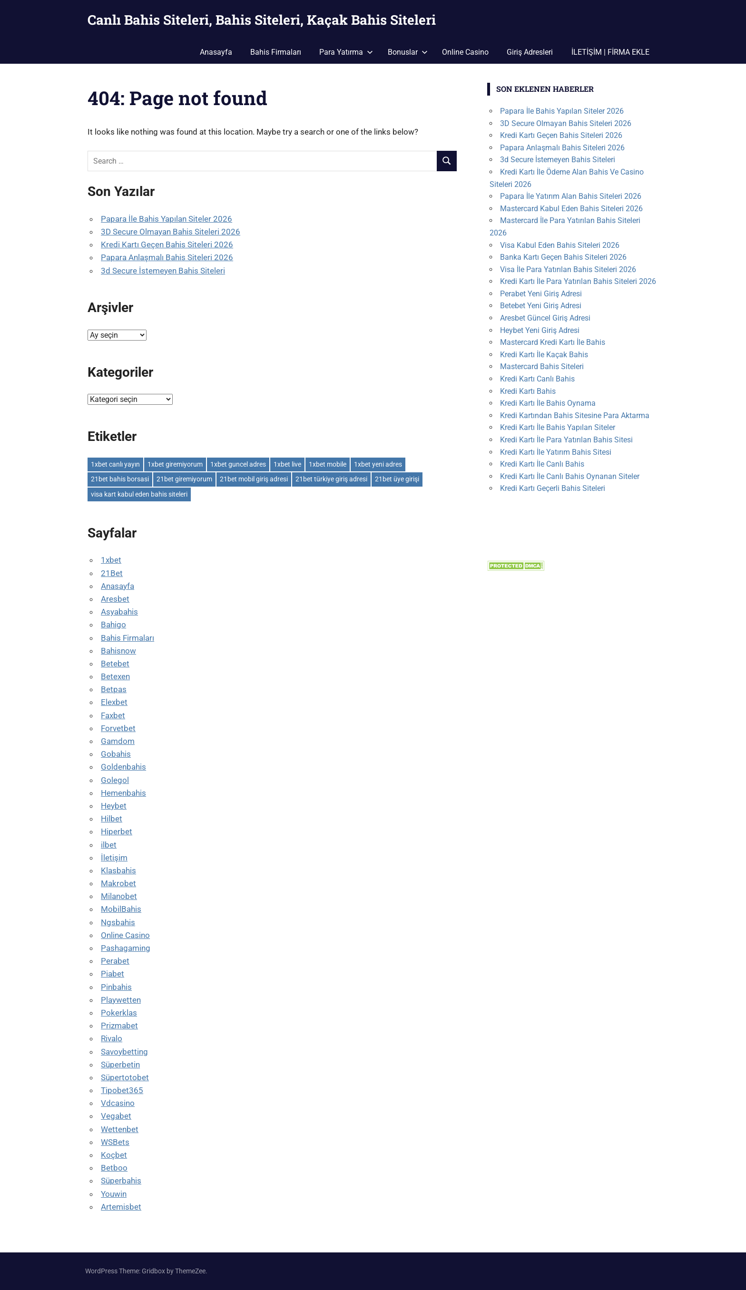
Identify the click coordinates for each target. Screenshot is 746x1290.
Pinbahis (116, 987)
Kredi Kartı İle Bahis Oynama (548, 403)
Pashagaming (125, 948)
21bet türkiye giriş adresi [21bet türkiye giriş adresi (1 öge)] (331, 479)
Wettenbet (119, 1129)
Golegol (115, 780)
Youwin (114, 1194)
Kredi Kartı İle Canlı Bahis (542, 464)
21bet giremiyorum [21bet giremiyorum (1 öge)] (184, 479)
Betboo (114, 1168)
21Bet (112, 573)
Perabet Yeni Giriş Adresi (541, 293)
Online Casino (465, 52)
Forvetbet (118, 728)
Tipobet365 (122, 1090)
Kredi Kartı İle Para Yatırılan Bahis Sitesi (566, 439)
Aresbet (115, 599)
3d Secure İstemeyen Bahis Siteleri (163, 270)
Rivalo (111, 1038)
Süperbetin (120, 1064)
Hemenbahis (123, 793)
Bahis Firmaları (275, 52)
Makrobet (118, 883)
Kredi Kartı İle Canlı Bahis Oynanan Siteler (569, 476)
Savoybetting (124, 1051)
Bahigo (113, 624)
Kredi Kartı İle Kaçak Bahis (544, 354)
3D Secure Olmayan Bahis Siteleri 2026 (170, 231)
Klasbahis (118, 870)
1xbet (111, 560)
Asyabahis (119, 611)
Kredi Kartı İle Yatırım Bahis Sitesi (555, 452)
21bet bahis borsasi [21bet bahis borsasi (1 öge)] (120, 479)
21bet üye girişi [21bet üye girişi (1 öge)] (397, 479)
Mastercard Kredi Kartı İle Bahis (552, 342)
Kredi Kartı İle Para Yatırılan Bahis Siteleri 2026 (578, 281)
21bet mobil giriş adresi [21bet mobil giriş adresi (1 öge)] (254, 479)
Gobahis (116, 754)
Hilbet (111, 818)
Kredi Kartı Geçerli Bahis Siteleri (552, 488)
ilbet (109, 845)
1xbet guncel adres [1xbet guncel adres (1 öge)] (238, 464)
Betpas (114, 689)
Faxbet (113, 715)
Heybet (114, 806)
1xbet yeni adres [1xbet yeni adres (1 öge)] (378, 464)
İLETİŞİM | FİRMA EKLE (610, 52)
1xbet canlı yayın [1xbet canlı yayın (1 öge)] (115, 464)
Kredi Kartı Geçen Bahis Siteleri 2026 (167, 244)
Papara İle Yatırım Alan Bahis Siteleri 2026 (570, 196)
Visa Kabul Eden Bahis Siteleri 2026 (559, 245)
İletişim (114, 857)
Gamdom (118, 741)
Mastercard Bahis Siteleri (542, 366)
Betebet (115, 663)
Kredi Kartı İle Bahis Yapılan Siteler (557, 427)
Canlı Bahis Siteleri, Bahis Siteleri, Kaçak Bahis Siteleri (262, 20)
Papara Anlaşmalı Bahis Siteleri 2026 (167, 257)
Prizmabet (119, 1025)
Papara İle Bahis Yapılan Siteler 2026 (166, 219)
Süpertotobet (125, 1077)
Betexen (115, 676)
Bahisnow (118, 650)
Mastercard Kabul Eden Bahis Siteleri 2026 (571, 208)
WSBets (115, 1142)
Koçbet (114, 1155)
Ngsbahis (118, 922)
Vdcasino (118, 1103)
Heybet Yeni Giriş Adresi (539, 330)
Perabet (115, 961)
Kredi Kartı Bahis (528, 391)
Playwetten (121, 1000)
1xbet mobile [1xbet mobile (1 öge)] (327, 464)
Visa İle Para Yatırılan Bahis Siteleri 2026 (568, 269)
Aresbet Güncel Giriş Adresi (545, 317)
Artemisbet (121, 1207)
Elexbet (114, 702)
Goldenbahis (123, 767)
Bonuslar (408, 52)
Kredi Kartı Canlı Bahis (537, 378)
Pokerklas (119, 1012)
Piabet (112, 973)
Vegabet (116, 1116)
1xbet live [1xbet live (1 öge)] (287, 464)
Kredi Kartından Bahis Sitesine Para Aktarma (574, 415)
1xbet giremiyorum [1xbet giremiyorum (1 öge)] (175, 464)
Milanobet (119, 896)
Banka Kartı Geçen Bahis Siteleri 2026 (563, 257)
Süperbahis (121, 1180)
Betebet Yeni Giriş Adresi (540, 305)
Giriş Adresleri (530, 52)
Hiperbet (116, 831)
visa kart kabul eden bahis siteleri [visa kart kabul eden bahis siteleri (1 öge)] (139, 494)
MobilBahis (121, 909)
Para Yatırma (346, 52)
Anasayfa (216, 52)
